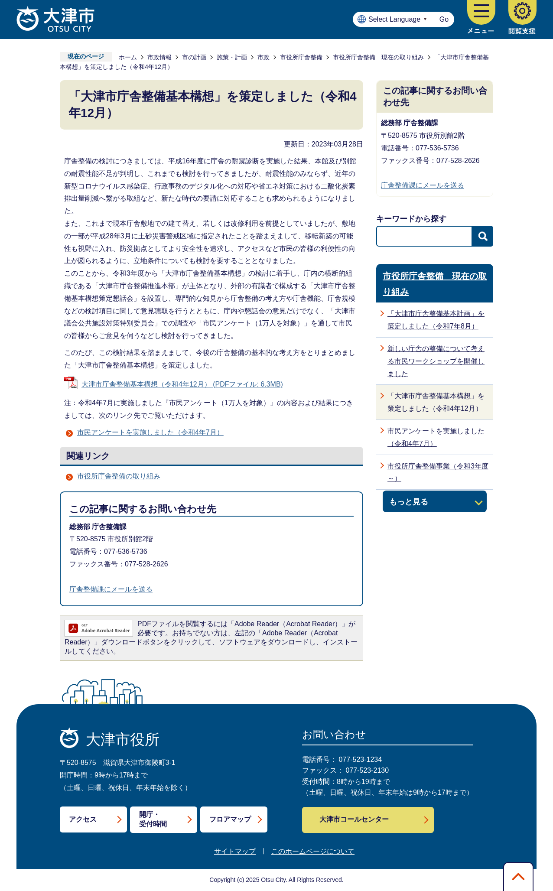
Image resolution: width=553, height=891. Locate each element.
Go (444, 19)
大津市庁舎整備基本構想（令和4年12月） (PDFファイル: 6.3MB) (182, 384)
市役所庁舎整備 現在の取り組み (378, 57)
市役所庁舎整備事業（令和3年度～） (437, 472)
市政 (263, 57)
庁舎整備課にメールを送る (111, 589)
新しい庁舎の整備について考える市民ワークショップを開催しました (436, 361)
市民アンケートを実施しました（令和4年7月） (150, 432)
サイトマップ (235, 851)
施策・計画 (232, 57)
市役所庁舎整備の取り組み (118, 476)
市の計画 (194, 57)
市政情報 (159, 57)
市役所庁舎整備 (301, 57)
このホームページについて (313, 851)
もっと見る (408, 501)
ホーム (128, 57)
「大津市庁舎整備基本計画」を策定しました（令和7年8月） (436, 320)
